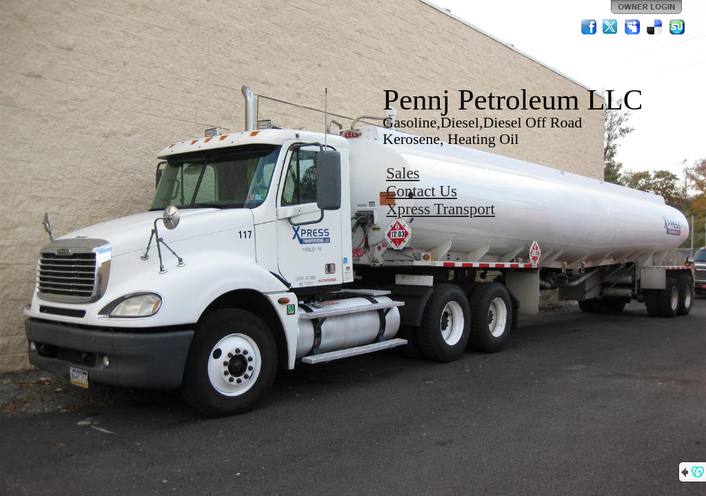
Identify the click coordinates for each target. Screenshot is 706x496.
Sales (403, 173)
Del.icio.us (655, 27)
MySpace (633, 27)
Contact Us (421, 191)
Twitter (611, 27)
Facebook (588, 27)
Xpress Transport (440, 209)
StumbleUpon (677, 27)
